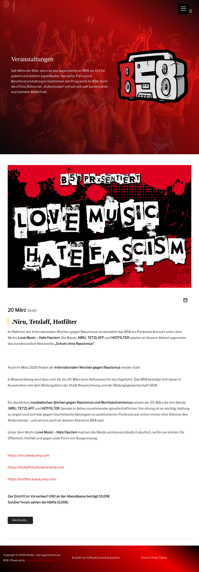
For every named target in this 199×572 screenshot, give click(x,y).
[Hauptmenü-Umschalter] (190, 11)
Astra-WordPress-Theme (41, 560)
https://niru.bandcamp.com (28, 455)
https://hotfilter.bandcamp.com (32, 479)
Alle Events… (20, 520)
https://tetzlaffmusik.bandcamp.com (36, 467)
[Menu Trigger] (183, 8)
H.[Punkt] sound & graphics (103, 557)
